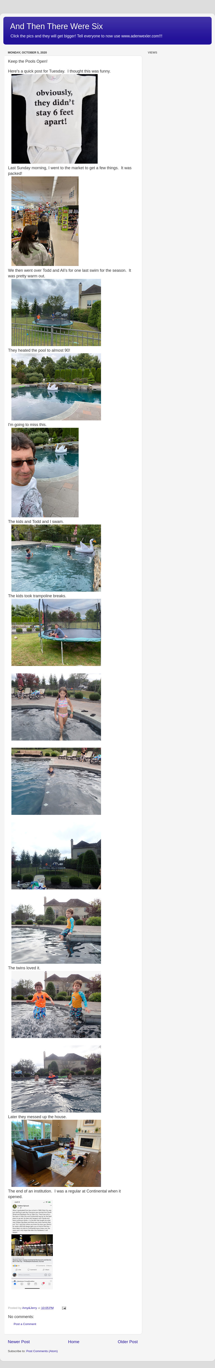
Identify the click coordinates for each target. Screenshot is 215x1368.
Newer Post (19, 1341)
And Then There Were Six (56, 26)
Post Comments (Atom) (42, 1351)
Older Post (128, 1341)
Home (73, 1341)
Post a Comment (25, 1324)
